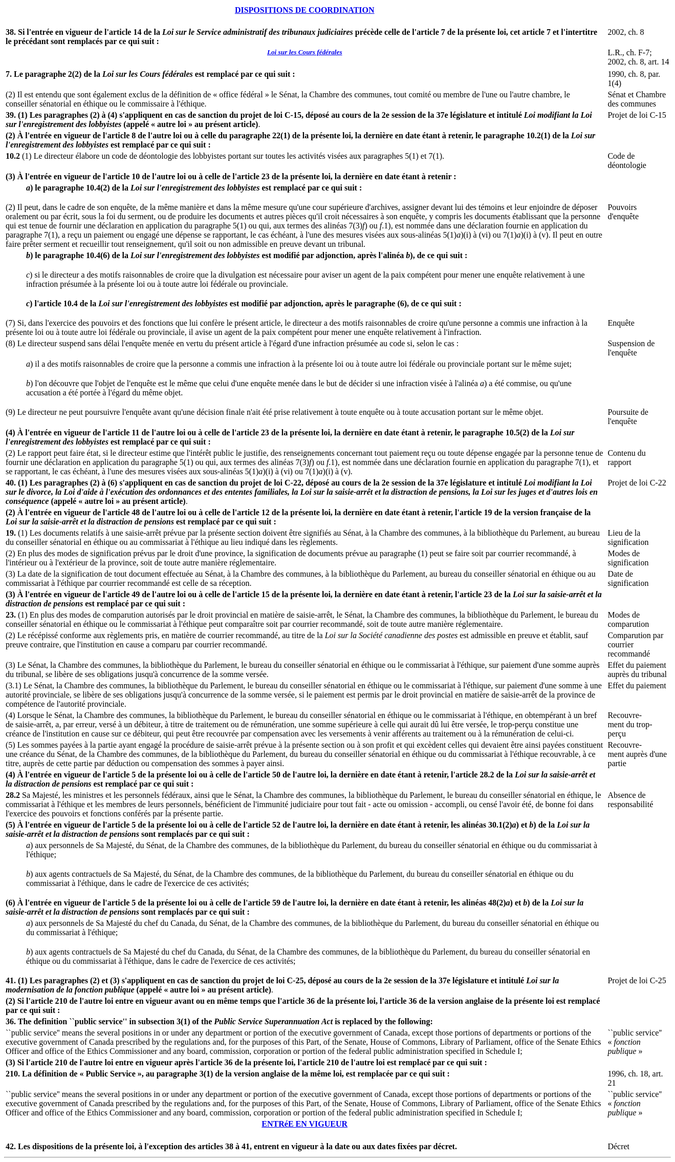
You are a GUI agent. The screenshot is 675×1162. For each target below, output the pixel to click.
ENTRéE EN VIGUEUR (304, 1123)
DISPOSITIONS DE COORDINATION (305, 10)
